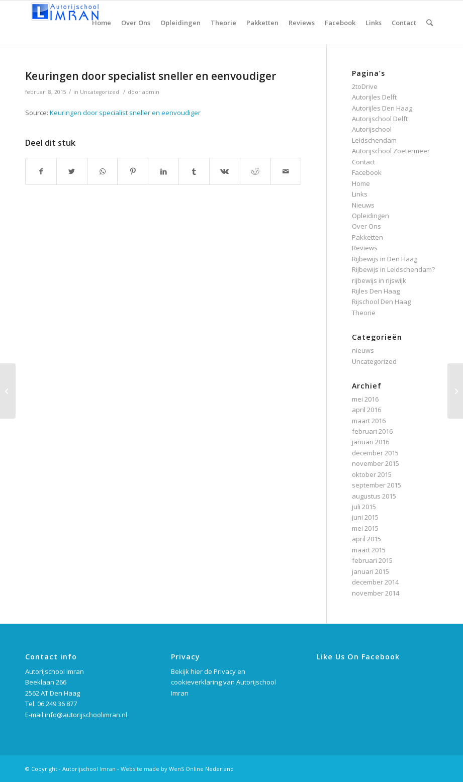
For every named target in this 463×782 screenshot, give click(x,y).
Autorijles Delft (374, 97)
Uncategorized (99, 91)
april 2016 (366, 409)
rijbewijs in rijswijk (379, 280)
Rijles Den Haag (376, 291)
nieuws (363, 350)
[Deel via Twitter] (72, 171)
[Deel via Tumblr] (194, 171)
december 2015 (375, 452)
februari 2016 (372, 431)
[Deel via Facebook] (41, 171)
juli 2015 (364, 506)
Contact (363, 161)
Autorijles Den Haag (382, 108)
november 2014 (375, 593)
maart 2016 (369, 420)
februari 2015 (372, 560)
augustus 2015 (374, 496)
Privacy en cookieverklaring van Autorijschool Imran (223, 682)
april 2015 (366, 538)
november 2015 (375, 463)
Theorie (364, 312)
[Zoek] (429, 23)
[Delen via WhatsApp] (102, 171)
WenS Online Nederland (201, 768)
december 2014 (375, 581)
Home (361, 183)
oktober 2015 (372, 474)
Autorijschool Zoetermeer (391, 150)
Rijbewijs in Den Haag (384, 258)
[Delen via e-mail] (286, 171)
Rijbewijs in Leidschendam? (393, 269)
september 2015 (376, 485)
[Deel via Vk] (225, 171)
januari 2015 (370, 571)
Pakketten (367, 237)
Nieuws (363, 205)
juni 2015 (365, 517)
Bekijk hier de (192, 671)
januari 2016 (370, 441)
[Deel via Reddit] (255, 171)
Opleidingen (370, 215)
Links (359, 194)
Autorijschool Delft (380, 118)
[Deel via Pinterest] (133, 171)
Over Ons (366, 226)
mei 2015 (365, 528)
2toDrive (365, 86)
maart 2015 (369, 549)
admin (150, 91)
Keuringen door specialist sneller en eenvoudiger (150, 76)
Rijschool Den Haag (381, 301)
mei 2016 (365, 399)
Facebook (367, 172)
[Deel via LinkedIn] (163, 171)
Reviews (365, 247)
